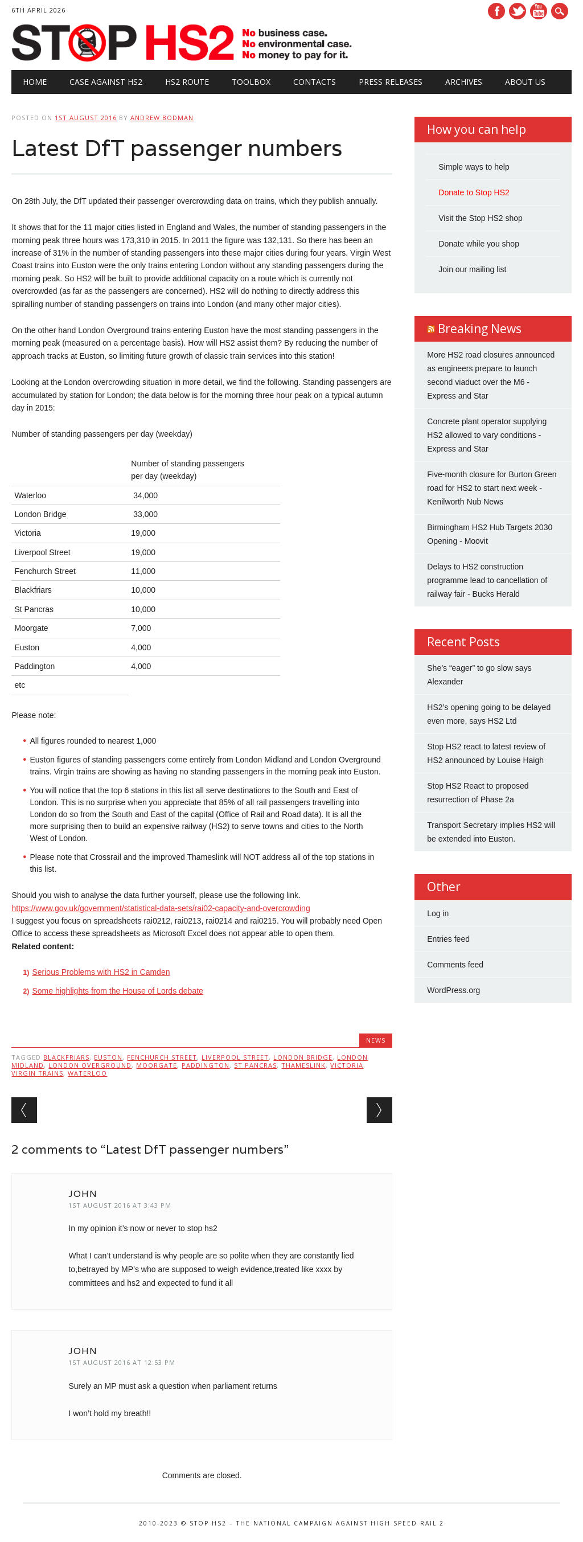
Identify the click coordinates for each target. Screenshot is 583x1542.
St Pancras (255, 1065)
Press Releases (390, 81)
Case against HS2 (105, 81)
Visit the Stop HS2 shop (480, 218)
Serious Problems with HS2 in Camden (101, 972)
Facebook (496, 11)
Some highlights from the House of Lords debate (117, 990)
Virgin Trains (37, 1073)
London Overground (90, 1065)
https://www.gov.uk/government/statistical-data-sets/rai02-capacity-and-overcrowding (160, 908)
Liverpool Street (235, 1057)
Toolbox (251, 81)
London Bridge (302, 1057)
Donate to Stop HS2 (474, 192)
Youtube (538, 11)
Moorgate (156, 1065)
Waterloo (87, 1073)
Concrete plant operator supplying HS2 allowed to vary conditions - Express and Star (487, 435)
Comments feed (455, 964)
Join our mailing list (472, 269)
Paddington (205, 1065)
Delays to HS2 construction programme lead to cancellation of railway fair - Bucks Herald (487, 580)
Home (35, 81)
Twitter (517, 11)
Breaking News (480, 329)
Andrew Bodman (162, 117)
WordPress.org (453, 990)
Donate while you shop (478, 243)
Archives (463, 81)
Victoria (346, 1065)
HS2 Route (187, 81)
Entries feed (448, 939)
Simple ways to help (474, 166)
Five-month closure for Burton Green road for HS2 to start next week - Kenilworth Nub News (491, 488)
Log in (438, 913)
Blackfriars (66, 1057)
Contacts (314, 81)
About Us (525, 81)
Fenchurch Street (162, 1057)
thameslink (303, 1065)
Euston (108, 1057)
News (375, 1040)
